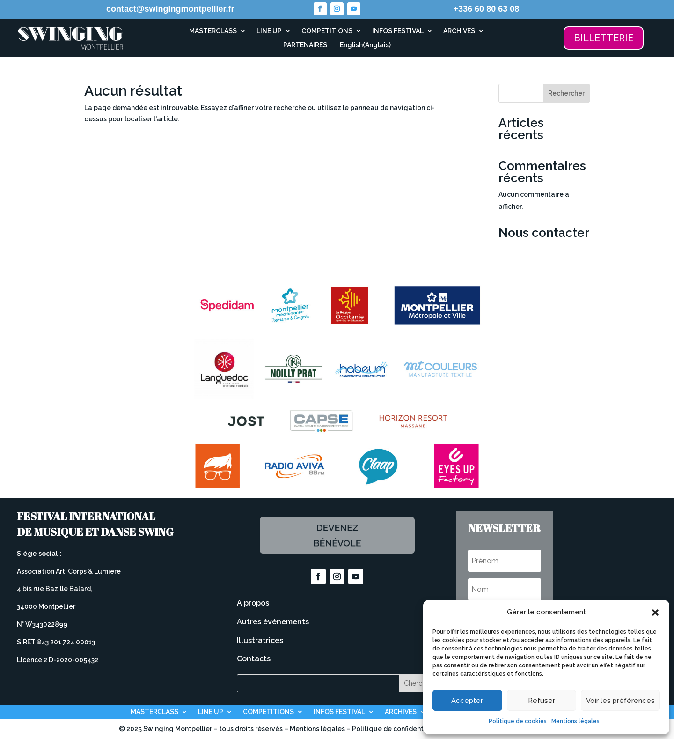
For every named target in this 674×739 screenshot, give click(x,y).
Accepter (467, 700)
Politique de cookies (518, 721)
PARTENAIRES (305, 45)
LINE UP (269, 31)
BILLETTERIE (603, 38)
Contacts (254, 658)
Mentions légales (575, 721)
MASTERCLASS (213, 31)
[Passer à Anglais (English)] (363, 47)
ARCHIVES (459, 31)
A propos (253, 603)
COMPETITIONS (326, 31)
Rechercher (566, 93)
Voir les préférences (620, 700)
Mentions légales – (321, 728)
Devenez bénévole (337, 535)
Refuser (541, 700)
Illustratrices (260, 640)
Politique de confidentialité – (399, 728)
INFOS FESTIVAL (398, 31)
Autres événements (273, 621)
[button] (655, 612)
